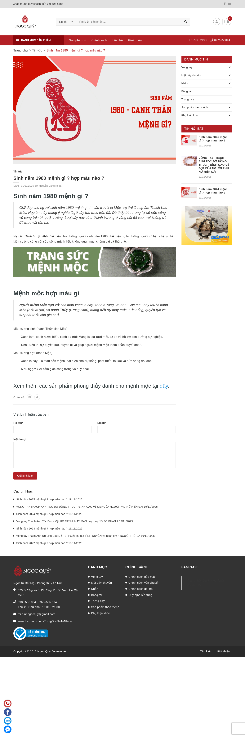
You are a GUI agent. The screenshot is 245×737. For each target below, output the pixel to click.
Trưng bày (187, 99)
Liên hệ (118, 40)
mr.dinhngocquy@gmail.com (36, 614)
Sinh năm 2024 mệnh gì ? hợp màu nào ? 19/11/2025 (49, 514)
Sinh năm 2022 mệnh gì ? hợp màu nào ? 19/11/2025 (49, 543)
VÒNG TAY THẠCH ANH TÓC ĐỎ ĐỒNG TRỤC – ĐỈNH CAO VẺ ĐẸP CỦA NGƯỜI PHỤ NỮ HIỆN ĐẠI (214, 164)
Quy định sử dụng (140, 594)
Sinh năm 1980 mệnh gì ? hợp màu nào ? (58, 178)
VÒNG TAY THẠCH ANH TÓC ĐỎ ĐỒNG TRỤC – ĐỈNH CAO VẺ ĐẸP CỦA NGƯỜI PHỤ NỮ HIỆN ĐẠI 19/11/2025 (87, 506)
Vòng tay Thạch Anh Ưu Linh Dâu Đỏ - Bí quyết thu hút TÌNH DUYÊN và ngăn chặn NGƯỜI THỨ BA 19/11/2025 (85, 535)
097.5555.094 (48, 602)
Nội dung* (19, 439)
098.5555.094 (27, 602)
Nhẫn (184, 83)
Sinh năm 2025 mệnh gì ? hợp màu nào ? (213, 138)
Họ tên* (18, 422)
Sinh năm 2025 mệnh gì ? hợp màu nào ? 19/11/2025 (49, 499)
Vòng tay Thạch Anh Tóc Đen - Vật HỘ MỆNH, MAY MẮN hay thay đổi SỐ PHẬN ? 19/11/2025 (74, 521)
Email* (101, 422)
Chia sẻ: (19, 397)
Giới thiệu (135, 40)
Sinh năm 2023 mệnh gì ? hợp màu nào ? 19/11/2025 (49, 528)
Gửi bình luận (25, 475)
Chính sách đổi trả (140, 588)
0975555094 (222, 40)
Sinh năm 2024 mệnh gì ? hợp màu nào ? (213, 190)
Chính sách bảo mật (141, 576)
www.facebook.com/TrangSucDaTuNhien (45, 621)
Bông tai (186, 91)
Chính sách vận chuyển (143, 582)
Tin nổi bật (194, 129)
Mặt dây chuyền (191, 75)
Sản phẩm (77, 40)
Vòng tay (186, 67)
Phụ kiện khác (190, 115)
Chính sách (99, 40)
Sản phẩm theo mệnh (194, 107)
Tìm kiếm (206, 651)
